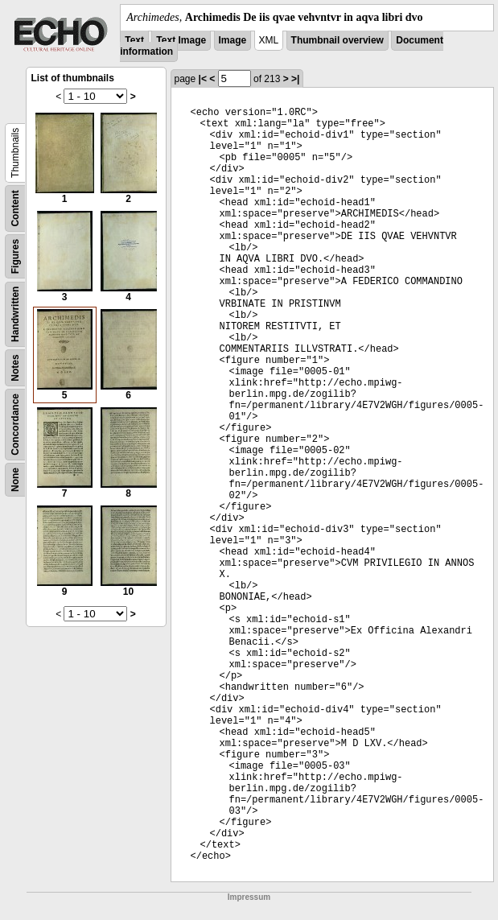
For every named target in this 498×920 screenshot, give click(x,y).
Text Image (181, 40)
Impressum (249, 897)
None (15, 480)
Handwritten (15, 314)
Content (15, 208)
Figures (15, 256)
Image (233, 40)
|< (203, 79)
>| (295, 79)
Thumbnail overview (337, 40)
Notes (15, 367)
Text (134, 40)
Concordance (15, 425)
